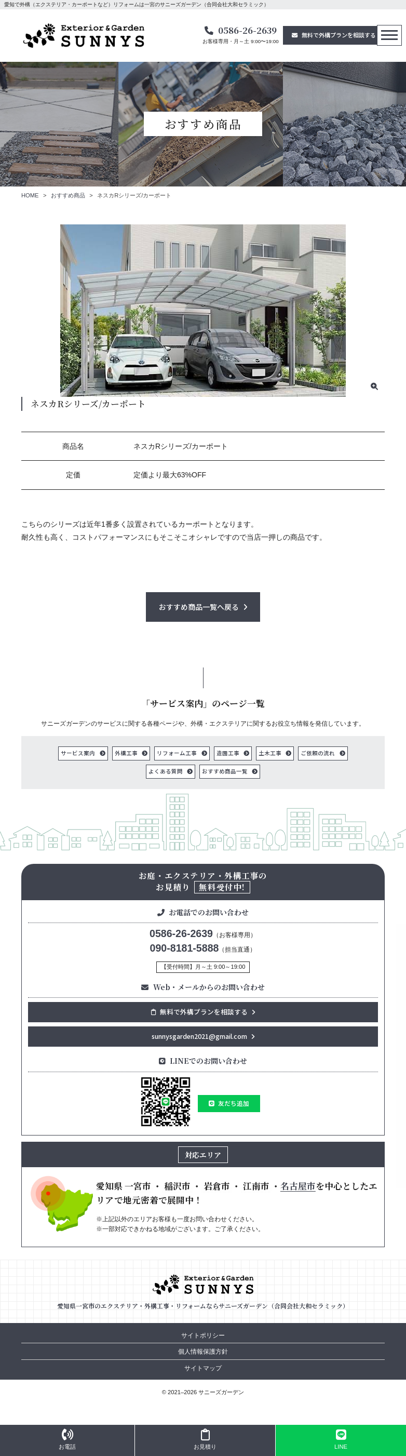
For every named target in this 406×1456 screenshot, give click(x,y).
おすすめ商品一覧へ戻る (199, 607)
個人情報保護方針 (203, 1352)
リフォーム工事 (177, 753)
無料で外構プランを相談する (339, 35)
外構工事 (126, 753)
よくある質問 (165, 771)
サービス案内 (78, 753)
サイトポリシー (203, 1335)
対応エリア (203, 1155)
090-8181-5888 (184, 948)
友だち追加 (233, 1103)
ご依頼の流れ (318, 753)
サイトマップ (203, 1368)
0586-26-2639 (247, 30)
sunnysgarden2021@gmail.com (199, 1036)
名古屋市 (298, 1186)
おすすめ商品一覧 (225, 771)
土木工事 (270, 753)
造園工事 (227, 753)
